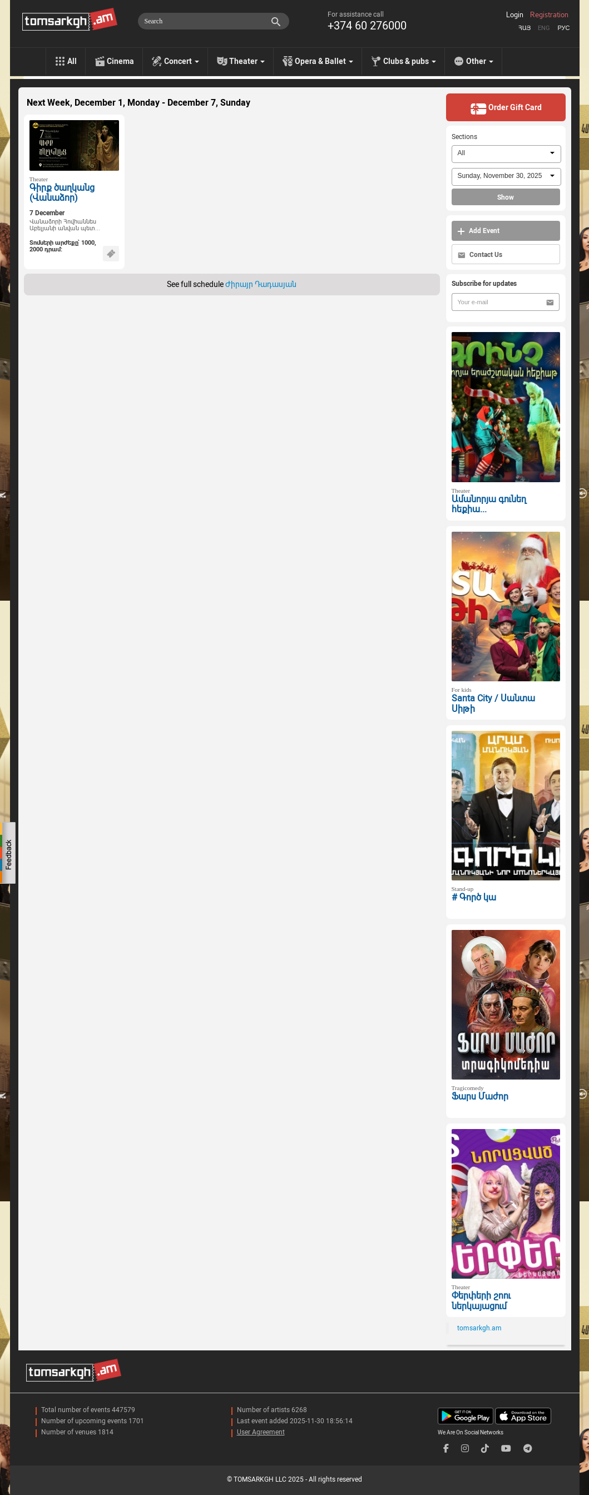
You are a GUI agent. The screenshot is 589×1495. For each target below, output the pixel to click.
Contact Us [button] (480, 255)
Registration (549, 15)
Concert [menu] (181, 61)
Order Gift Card (506, 108)
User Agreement (261, 1432)
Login (514, 15)
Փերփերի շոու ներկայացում (481, 1300)
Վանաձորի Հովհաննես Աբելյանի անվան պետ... (64, 225)
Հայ (524, 28)
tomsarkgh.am (479, 1328)
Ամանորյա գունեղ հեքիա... (489, 504)
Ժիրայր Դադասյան (260, 284)
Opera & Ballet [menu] (324, 61)
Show (505, 197)
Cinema (120, 61)
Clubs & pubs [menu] (409, 61)
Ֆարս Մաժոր (480, 1096)
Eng (544, 28)
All (72, 61)
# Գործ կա (474, 897)
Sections (464, 137)
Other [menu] (479, 61)
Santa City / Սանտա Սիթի (493, 703)
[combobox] (506, 154)
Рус (563, 28)
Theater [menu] (247, 61)
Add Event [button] (478, 231)
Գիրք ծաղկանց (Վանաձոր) (62, 193)
